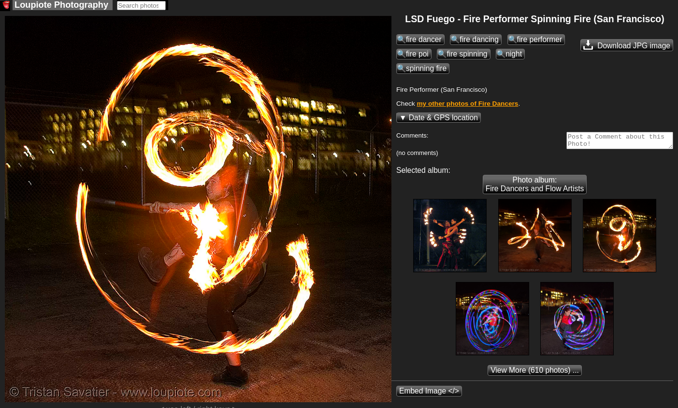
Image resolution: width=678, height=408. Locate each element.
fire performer (540, 40)
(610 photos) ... (534, 374)
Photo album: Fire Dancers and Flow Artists (535, 188)
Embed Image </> (429, 395)
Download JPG (626, 46)
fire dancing (479, 40)
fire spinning (467, 55)
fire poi (417, 55)
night (513, 55)
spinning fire (426, 69)
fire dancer (424, 40)
